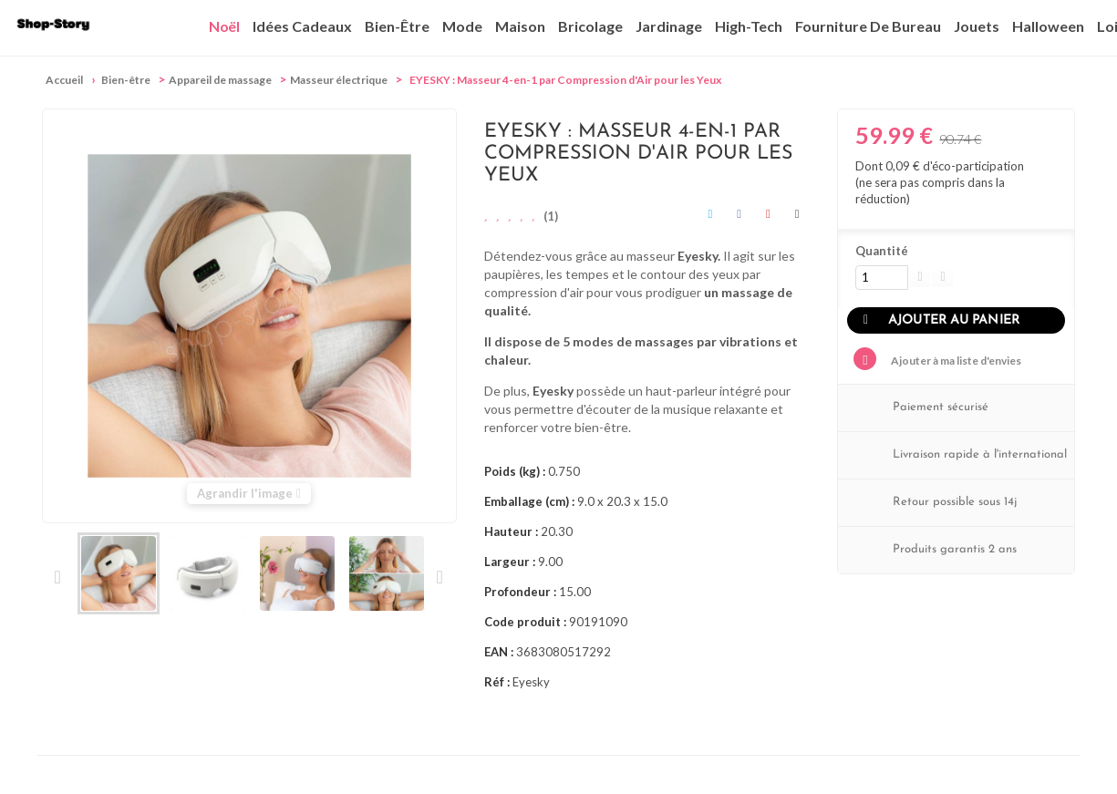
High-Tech (748, 26)
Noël (224, 26)
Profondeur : (520, 591)
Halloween (1048, 26)
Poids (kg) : (514, 471)
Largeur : (509, 561)
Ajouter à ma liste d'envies (955, 360)
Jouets (976, 26)
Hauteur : (511, 531)
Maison (520, 26)
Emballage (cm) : (529, 501)
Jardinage (669, 26)
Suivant (439, 577)
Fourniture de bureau (868, 26)
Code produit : (525, 621)
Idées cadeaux (302, 26)
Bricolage (590, 26)
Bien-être (397, 26)
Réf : (497, 682)
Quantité (881, 250)
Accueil (64, 80)
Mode (462, 26)
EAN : (498, 651)
